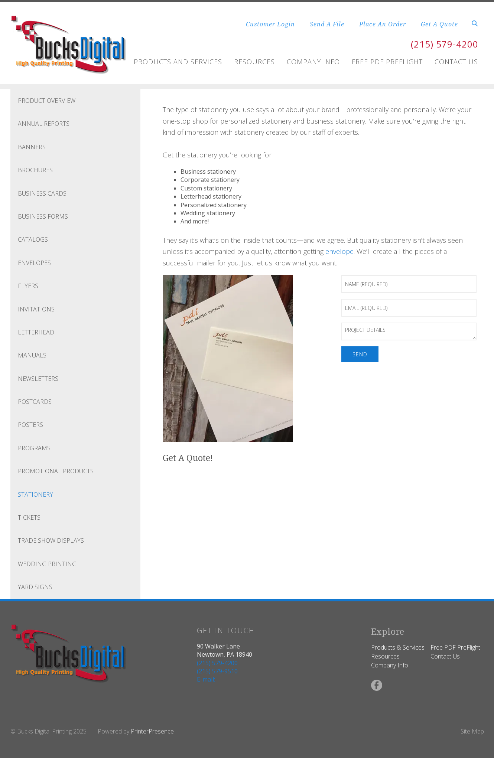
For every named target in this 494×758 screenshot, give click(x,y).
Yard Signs (35, 587)
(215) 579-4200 (444, 44)
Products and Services (178, 61)
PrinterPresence (152, 731)
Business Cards (42, 193)
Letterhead (36, 332)
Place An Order (382, 24)
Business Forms (43, 216)
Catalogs (33, 239)
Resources (254, 61)
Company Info (313, 61)
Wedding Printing (47, 564)
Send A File (327, 24)
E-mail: (206, 679)
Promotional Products (56, 471)
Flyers (28, 286)
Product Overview (46, 101)
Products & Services (398, 647)
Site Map (472, 731)
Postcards (35, 402)
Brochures (35, 170)
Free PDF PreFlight (455, 647)
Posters (30, 425)
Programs (34, 448)
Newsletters (38, 379)
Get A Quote (439, 24)
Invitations (36, 309)
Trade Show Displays (51, 540)
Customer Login (270, 24)
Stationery (35, 494)
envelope (339, 251)
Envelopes (34, 263)
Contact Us (456, 61)
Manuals (32, 355)
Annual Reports (43, 124)
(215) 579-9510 (217, 671)
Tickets (29, 517)
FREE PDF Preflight (387, 61)
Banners (32, 147)
